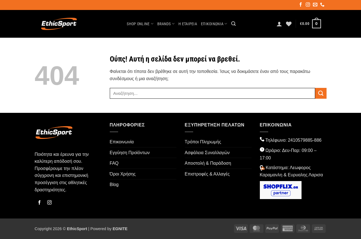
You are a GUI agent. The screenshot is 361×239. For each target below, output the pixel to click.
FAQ (114, 163)
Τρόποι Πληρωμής (203, 141)
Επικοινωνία (214, 23)
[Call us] (322, 5)
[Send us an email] (315, 5)
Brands (166, 23)
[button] (233, 23)
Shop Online (140, 23)
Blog (114, 184)
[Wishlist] (289, 24)
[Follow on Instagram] (308, 5)
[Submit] (320, 93)
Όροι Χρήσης (123, 174)
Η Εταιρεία (187, 24)
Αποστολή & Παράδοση (208, 163)
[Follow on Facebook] (301, 5)
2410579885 (300, 140)
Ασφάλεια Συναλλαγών (207, 152)
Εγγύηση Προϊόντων (130, 152)
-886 (317, 140)
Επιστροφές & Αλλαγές (207, 174)
